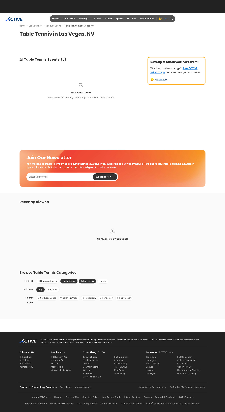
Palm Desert (124, 297)
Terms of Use (72, 397)
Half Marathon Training (188, 370)
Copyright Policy (90, 397)
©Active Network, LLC (134, 403)
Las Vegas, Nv (35, 25)
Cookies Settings (109, 403)
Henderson (89, 297)
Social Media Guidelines (62, 403)
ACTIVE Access (186, 397)
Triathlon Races (90, 360)
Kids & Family (147, 18)
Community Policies (87, 403)
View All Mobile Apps (61, 370)
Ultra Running (120, 363)
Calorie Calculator (186, 360)
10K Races (87, 373)
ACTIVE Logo (26, 339)
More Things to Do (92, 376)
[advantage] (160, 18)
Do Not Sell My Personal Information (187, 387)
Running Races (90, 357)
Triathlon (96, 18)
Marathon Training (186, 373)
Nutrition (131, 18)
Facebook (27, 357)
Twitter (25, 360)
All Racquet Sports (48, 281)
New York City (152, 363)
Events (55, 18)
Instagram (27, 366)
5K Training (182, 363)
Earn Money (66, 387)
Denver (149, 366)
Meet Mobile (57, 366)
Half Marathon (121, 357)
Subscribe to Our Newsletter (152, 387)
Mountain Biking (90, 366)
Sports (119, 18)
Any (40, 289)
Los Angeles (151, 360)
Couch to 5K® (58, 360)
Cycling (86, 363)
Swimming (119, 373)
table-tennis (69, 281)
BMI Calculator (184, 357)
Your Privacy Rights (111, 397)
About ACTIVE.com (41, 397)
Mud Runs (119, 370)
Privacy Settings (132, 397)
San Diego (151, 357)
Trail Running (120, 366)
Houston (150, 370)
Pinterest (26, 363)
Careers (148, 397)
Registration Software (36, 403)
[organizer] (166, 18)
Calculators (69, 18)
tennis (103, 281)
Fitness (108, 18)
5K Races (87, 370)
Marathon (119, 360)
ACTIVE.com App (59, 357)
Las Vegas (151, 373)
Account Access (83, 387)
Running (83, 18)
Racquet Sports (53, 25)
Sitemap (58, 397)
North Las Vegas (46, 297)
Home (23, 25)
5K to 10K (55, 363)
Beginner (52, 289)
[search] (171, 18)
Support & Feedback (165, 397)
